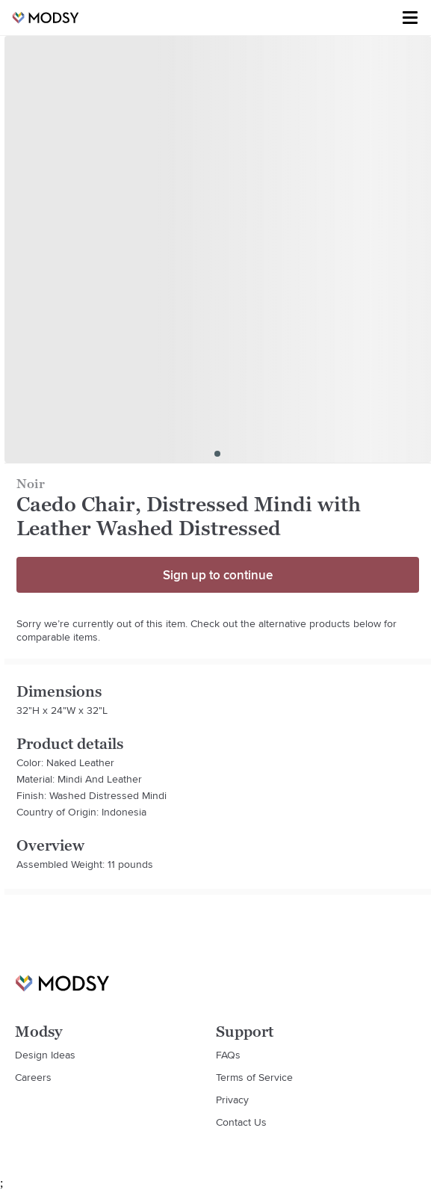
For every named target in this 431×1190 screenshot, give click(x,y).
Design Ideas (45, 1054)
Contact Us (241, 1122)
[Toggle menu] (410, 18)
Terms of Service (254, 1077)
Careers (33, 1077)
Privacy (232, 1099)
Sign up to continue (218, 575)
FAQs (228, 1054)
